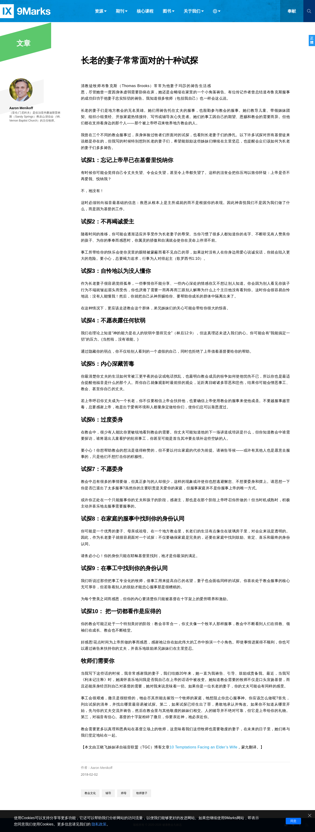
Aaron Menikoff (102, 768)
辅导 (108, 793)
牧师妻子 (141, 793)
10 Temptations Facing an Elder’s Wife (203, 747)
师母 (123, 793)
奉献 (292, 13)
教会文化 (90, 793)
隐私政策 (99, 824)
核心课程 (145, 13)
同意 (293, 821)
